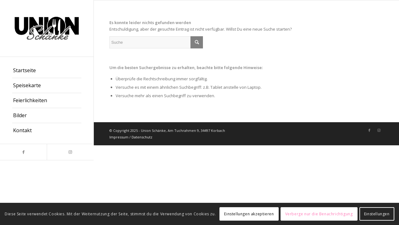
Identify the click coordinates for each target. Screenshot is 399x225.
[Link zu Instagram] (70, 152)
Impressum (118, 137)
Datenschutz (142, 137)
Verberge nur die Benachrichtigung (319, 214)
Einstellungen (377, 214)
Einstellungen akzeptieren (249, 214)
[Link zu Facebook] (23, 152)
